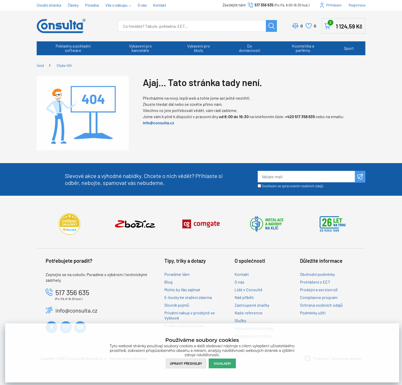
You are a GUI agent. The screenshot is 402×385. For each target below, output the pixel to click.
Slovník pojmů (176, 305)
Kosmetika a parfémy (303, 48)
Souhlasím (222, 363)
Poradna (92, 5)
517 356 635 (264, 5)
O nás (142, 5)
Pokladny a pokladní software (73, 48)
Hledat (271, 26)
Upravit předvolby (186, 363)
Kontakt (159, 5)
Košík (345, 25)
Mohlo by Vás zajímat (182, 289)
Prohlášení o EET (315, 281)
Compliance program (318, 297)
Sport (349, 48)
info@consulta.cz (158, 122)
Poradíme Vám (176, 274)
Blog (168, 281)
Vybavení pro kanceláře (140, 48)
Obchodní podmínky (317, 274)
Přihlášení (333, 5)
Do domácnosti (249, 48)
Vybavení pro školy (198, 48)
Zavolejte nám (234, 5)
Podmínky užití (312, 312)
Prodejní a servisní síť (319, 289)
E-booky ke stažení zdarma (188, 297)
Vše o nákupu (116, 5)
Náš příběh (244, 297)
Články (73, 5)
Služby (240, 320)
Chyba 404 (64, 65)
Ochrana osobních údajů (321, 305)
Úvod (40, 65)
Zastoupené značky (252, 305)
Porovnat (301, 26)
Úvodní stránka (49, 5)
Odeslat (360, 177)
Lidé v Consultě (249, 289)
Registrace (357, 5)
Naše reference (249, 312)
